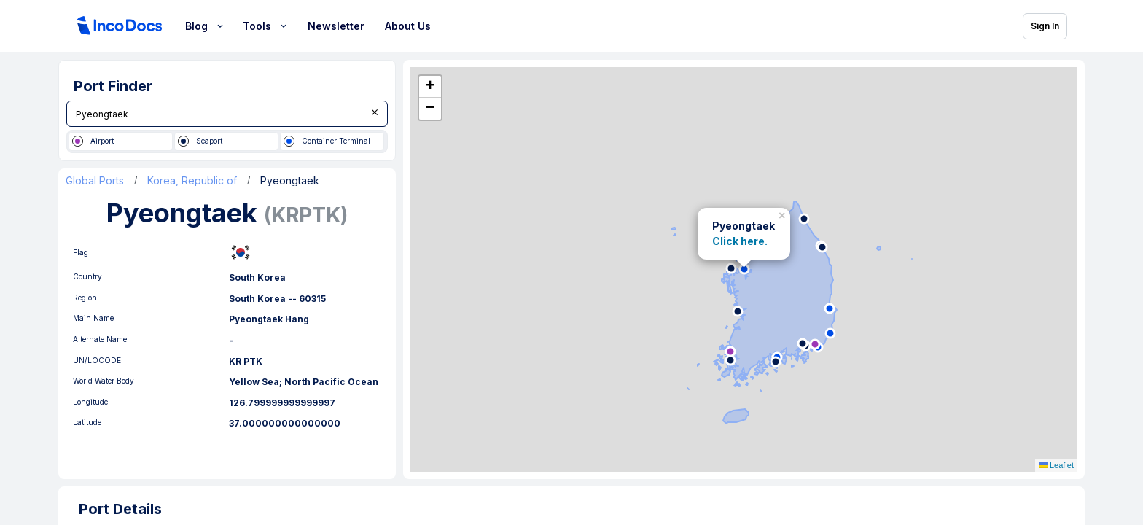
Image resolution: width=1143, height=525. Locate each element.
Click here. (740, 242)
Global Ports (95, 182)
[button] (783, 214)
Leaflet (1056, 467)
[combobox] (227, 114)
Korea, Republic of (192, 182)
